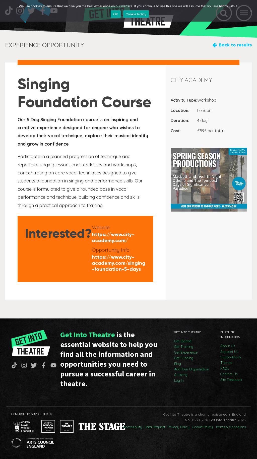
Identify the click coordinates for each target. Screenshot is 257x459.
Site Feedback (231, 379)
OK (115, 14)
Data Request (155, 427)
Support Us (229, 351)
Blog (177, 363)
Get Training (183, 346)
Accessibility (132, 427)
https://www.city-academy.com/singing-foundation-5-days (118, 263)
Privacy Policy (178, 427)
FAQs (224, 368)
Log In (179, 380)
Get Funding (183, 358)
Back (235, 45)
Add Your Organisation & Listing (191, 372)
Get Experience (186, 352)
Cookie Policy (202, 427)
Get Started (182, 341)
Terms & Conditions (230, 427)
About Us (227, 346)
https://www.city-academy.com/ (113, 237)
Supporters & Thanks (230, 360)
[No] (250, 10)
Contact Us (228, 374)
